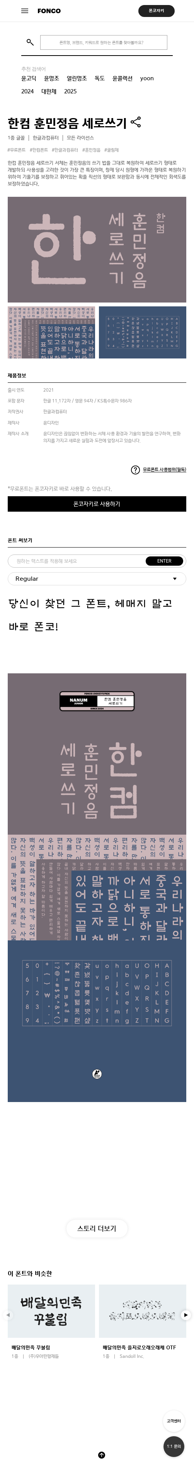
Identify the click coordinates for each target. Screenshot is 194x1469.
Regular (26, 578)
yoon (147, 78)
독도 (100, 78)
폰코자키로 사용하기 (96, 503)
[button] (186, 1315)
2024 (27, 91)
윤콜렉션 (122, 78)
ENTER (164, 561)
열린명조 (77, 78)
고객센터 (174, 1420)
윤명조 (51, 78)
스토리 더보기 (96, 1228)
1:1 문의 (174, 1446)
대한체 (48, 91)
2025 (70, 91)
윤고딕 (28, 78)
